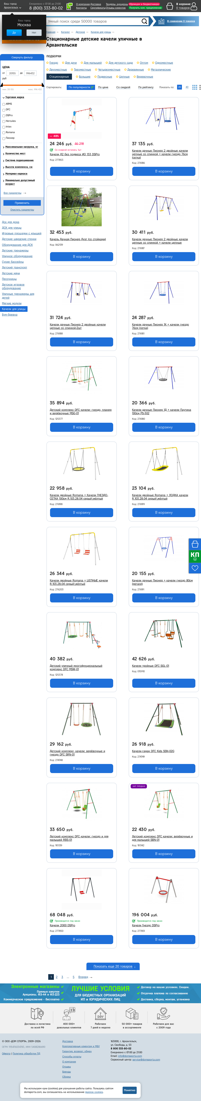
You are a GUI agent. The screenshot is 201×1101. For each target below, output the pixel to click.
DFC (8, 109)
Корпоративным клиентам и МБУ (81, 1046)
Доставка (95, 4)
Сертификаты (98, 7)
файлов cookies (94, 1092)
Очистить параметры (22, 209)
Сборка (66, 1076)
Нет (34, 32)
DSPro (9, 115)
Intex (8, 126)
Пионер (10, 138)
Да (14, 32)
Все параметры (12, 193)
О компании (83, 4)
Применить (22, 203)
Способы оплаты (71, 1056)
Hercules (11, 121)
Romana (10, 132)
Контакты (81, 7)
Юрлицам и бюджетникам (144, 4)
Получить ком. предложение (145, 7)
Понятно (129, 1090)
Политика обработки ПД (26, 1053)
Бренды (66, 1071)
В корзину (81, 171)
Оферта (6, 1053)
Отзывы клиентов (116, 7)
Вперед (83, 977)
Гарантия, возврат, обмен (77, 1051)
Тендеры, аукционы (117, 4)
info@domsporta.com (130, 1056)
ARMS (9, 103)
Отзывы (66, 1066)
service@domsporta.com (146, 1059)
